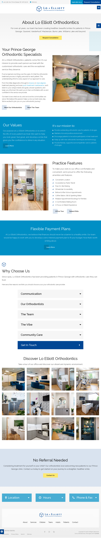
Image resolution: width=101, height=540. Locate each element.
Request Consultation (90, 2)
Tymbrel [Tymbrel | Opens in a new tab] (96, 535)
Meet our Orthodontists (13, 108)
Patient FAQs (74, 213)
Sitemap (29, 536)
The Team (27, 316)
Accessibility (5, 536)
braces (31, 84)
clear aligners (41, 84)
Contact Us (50, 477)
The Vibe (26, 326)
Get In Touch (29, 346)
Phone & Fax (82, 500)
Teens (50, 524)
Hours (45, 500)
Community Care (32, 336)
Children (42, 524)
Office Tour (59, 213)
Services (33, 524)
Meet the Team (34, 108)
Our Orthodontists (32, 305)
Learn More (9, 147)
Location (12, 500)
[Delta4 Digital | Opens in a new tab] (8, 533)
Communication (31, 295)
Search (23, 536)
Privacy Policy (14, 536)
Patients (66, 524)
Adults (58, 524)
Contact (75, 524)
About (25, 524)
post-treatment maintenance (33, 86)
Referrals (34, 2)
